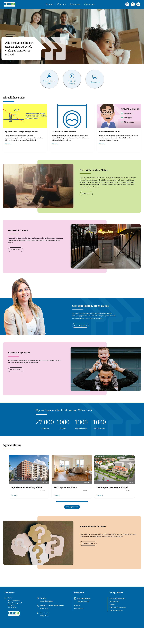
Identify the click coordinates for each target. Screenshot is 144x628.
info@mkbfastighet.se (46, 601)
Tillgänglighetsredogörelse (117, 598)
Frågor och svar (95, 82)
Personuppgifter (114, 601)
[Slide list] (72, 482)
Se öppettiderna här (83, 601)
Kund (49, 4)
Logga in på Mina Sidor (49, 82)
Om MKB (75, 4)
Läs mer (8, 144)
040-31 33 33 (44, 616)
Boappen (112, 604)
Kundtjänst (89, 4)
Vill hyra (61, 4)
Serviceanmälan (78, 608)
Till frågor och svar (88, 543)
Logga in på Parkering (72, 82)
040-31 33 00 (44, 608)
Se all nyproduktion (72, 507)
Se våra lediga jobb (80, 325)
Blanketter (77, 605)
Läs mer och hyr (15, 249)
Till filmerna (86, 194)
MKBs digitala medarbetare (118, 607)
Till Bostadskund (15, 369)
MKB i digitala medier (116, 610)
